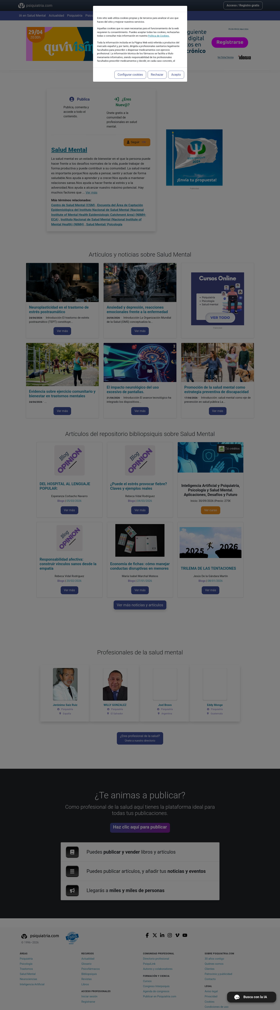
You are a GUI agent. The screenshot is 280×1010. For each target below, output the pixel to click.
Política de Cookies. (159, 35)
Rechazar (157, 74)
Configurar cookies (130, 74)
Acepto (176, 74)
